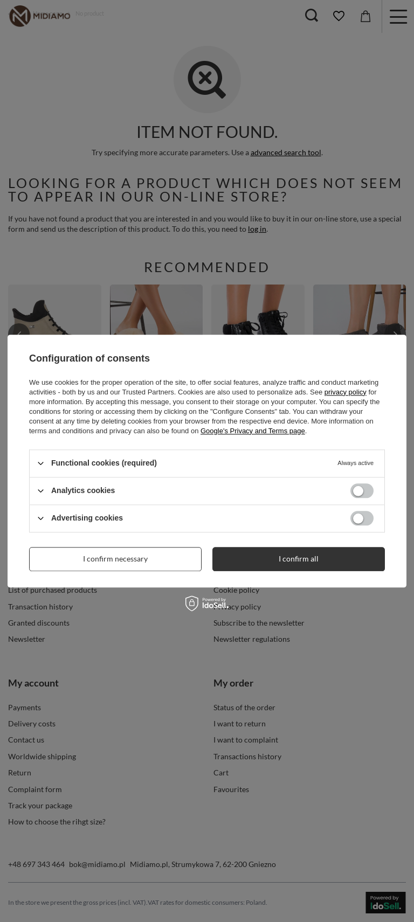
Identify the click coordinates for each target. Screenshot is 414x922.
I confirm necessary (115, 558)
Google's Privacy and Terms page (253, 431)
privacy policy (346, 392)
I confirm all (299, 558)
